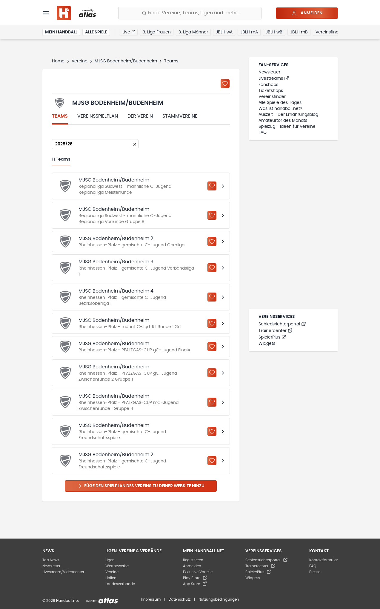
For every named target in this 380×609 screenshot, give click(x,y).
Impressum (151, 599)
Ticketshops (271, 91)
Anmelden (306, 13)
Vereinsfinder (329, 32)
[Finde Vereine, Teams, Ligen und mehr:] (189, 13)
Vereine (79, 61)
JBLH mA (249, 32)
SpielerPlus (272, 337)
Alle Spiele (96, 32)
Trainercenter (276, 330)
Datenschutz (179, 599)
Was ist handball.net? (280, 109)
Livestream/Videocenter (63, 572)
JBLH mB (299, 32)
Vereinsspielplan (97, 116)
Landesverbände (120, 584)
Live (128, 32)
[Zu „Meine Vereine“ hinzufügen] (225, 83)
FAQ (263, 132)
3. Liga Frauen (157, 32)
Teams (60, 116)
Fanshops (268, 85)
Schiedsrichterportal (282, 324)
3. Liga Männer (193, 32)
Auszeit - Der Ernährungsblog (288, 115)
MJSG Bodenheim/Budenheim (126, 61)
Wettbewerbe (117, 566)
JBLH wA (224, 32)
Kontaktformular (323, 560)
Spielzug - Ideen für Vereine (287, 126)
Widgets (267, 344)
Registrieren (193, 560)
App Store (195, 584)
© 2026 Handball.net (60, 600)
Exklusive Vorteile (198, 572)
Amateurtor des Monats (283, 121)
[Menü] (46, 13)
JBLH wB (274, 32)
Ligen (110, 560)
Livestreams (274, 78)
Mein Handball (61, 32)
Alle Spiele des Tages (280, 103)
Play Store (195, 578)
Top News (50, 560)
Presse (314, 572)
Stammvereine (179, 116)
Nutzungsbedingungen (219, 599)
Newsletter (269, 72)
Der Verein (140, 116)
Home (58, 61)
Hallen (110, 578)
